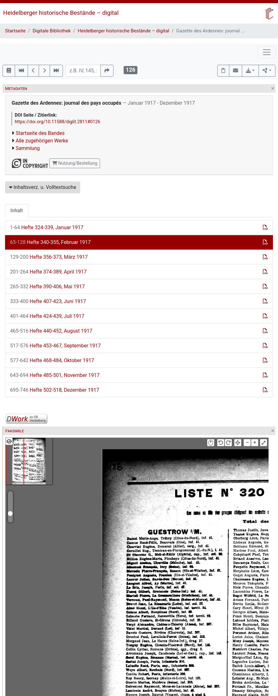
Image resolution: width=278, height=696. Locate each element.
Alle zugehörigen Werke (42, 141)
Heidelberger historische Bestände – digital (61, 12)
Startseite (15, 31)
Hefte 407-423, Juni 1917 (48, 301)
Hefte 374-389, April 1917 (48, 272)
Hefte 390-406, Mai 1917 (47, 287)
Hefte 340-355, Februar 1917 (50, 242)
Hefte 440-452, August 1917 (51, 331)
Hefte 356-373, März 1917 (49, 257)
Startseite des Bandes (40, 133)
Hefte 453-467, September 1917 (55, 346)
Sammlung (28, 148)
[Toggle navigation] (266, 52)
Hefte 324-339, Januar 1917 (46, 227)
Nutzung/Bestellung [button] (74, 163)
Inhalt (16, 210)
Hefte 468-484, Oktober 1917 (52, 360)
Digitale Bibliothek (52, 31)
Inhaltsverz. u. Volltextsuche (42, 187)
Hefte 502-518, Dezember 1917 (54, 390)
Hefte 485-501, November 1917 (54, 375)
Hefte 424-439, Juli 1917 (47, 316)
